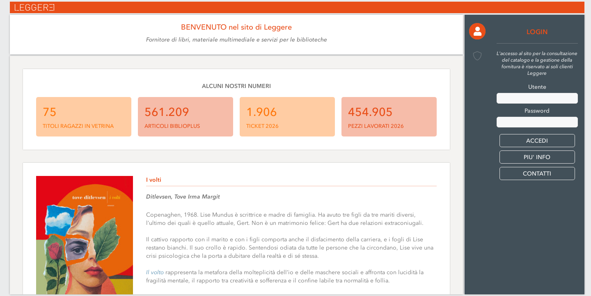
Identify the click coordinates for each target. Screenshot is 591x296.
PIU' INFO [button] (537, 157)
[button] (477, 31)
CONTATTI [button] (537, 173)
